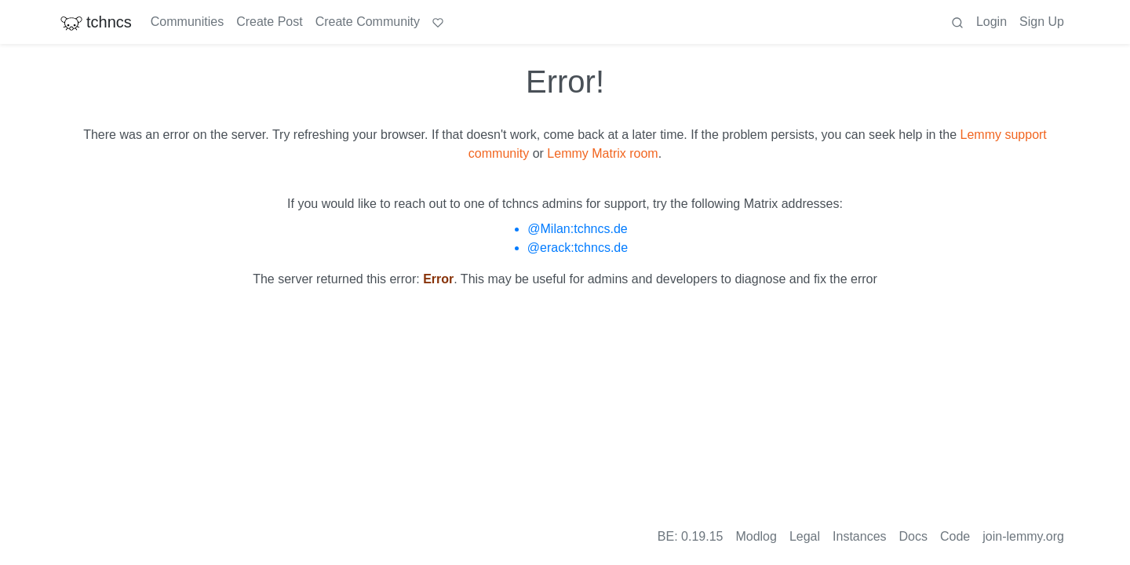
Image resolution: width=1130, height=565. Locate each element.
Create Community (367, 21)
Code (955, 536)
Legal (804, 536)
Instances (859, 536)
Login (991, 21)
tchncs (96, 22)
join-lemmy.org (1023, 536)
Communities (187, 21)
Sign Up (1041, 21)
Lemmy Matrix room (602, 153)
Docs (913, 536)
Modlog (755, 536)
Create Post (269, 21)
